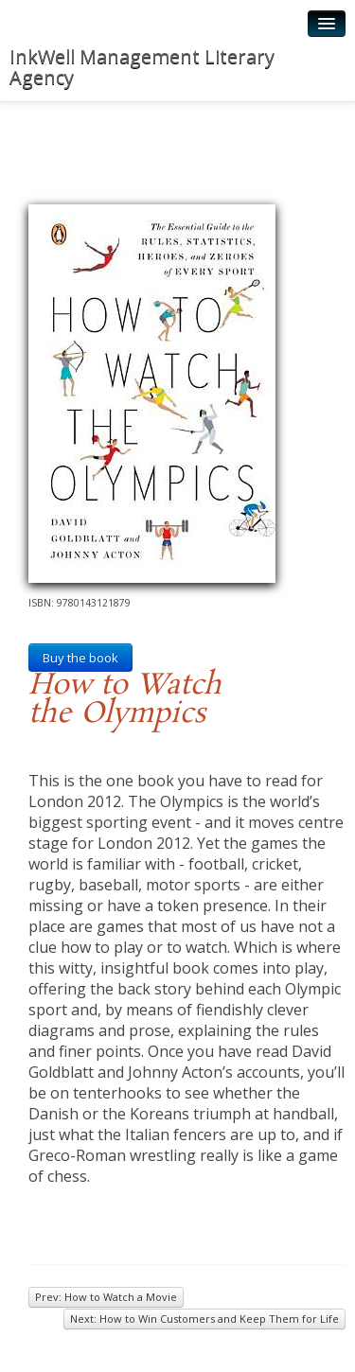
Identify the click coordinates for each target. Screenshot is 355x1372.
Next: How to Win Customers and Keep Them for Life (204, 1318)
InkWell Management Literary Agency (142, 67)
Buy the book (80, 657)
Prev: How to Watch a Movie (106, 1297)
